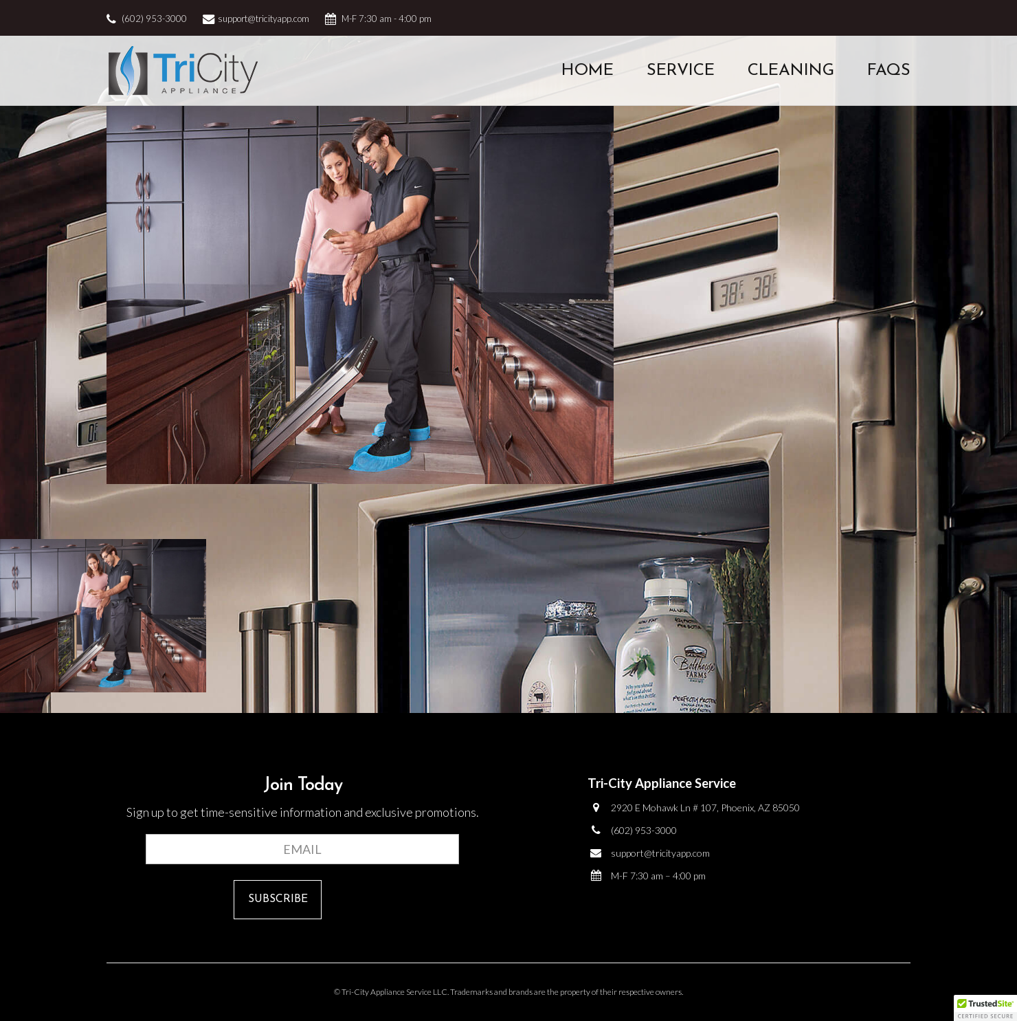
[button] (985, 1008)
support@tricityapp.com (263, 18)
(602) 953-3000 (154, 18)
